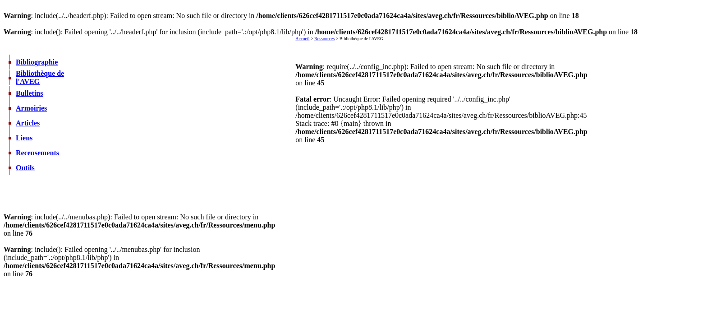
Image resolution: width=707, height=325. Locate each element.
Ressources (324, 38)
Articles (28, 123)
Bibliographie (37, 62)
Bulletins (29, 93)
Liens (24, 138)
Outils (25, 168)
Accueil (302, 38)
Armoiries (31, 108)
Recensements (37, 153)
